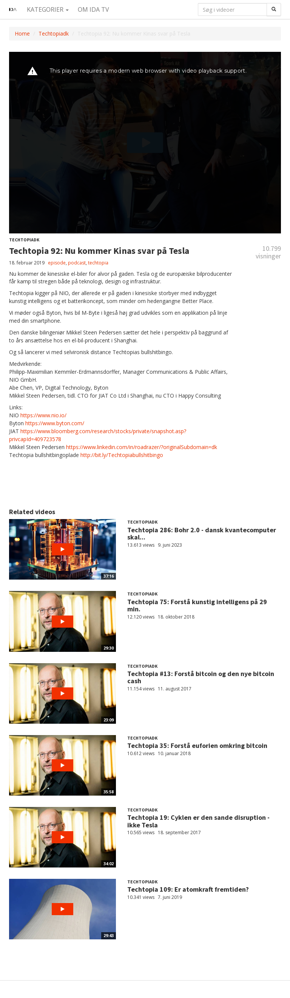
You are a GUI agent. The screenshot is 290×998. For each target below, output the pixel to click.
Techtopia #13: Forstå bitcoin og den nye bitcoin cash (200, 677)
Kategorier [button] (48, 9)
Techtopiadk (54, 33)
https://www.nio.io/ (43, 415)
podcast (77, 263)
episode (57, 263)
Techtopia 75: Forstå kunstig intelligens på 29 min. (197, 605)
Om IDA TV (93, 9)
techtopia (98, 263)
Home (22, 33)
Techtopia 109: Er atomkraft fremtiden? (188, 889)
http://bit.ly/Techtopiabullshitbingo (121, 455)
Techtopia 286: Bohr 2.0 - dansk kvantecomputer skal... (201, 533)
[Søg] (274, 9)
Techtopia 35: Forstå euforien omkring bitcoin (197, 745)
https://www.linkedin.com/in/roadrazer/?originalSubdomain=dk (141, 447)
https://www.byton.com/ (54, 423)
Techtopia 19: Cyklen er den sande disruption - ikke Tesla (198, 821)
